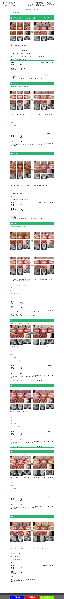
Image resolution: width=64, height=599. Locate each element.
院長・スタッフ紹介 (31, 4)
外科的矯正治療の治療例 (50, 4)
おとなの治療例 (49, 3)
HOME (29, 2)
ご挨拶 (29, 3)
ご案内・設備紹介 (30, 5)
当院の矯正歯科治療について (40, 2)
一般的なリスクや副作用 (40, 3)
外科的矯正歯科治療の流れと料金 (41, 5)
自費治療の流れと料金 (39, 4)
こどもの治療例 (49, 2)
